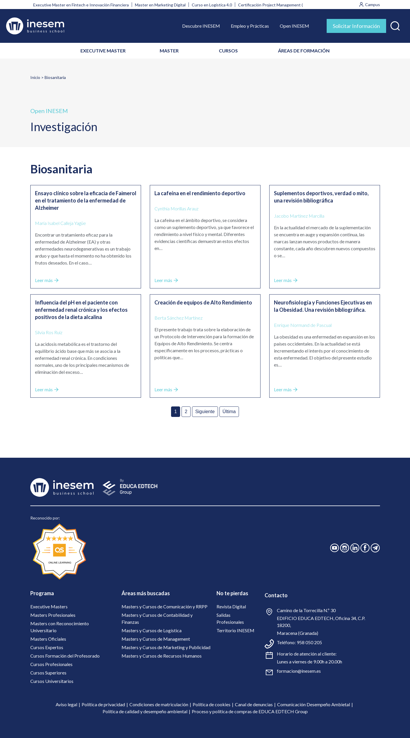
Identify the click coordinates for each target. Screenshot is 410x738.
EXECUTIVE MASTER (103, 50)
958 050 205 (309, 642)
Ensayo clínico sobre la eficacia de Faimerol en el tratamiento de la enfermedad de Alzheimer (85, 200)
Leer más (47, 280)
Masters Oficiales (48, 639)
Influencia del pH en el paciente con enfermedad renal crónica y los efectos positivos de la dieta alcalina (81, 309)
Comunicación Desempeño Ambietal (313, 704)
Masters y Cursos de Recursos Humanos (162, 655)
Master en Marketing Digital (160, 4)
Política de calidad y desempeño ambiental (145, 711)
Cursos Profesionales (51, 664)
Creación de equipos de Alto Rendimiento (203, 302)
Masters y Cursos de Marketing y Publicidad (166, 647)
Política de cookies (211, 704)
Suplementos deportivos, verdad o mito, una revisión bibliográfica (321, 197)
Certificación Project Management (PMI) (275, 4)
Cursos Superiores (48, 672)
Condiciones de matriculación (158, 704)
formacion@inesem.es (299, 671)
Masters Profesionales (52, 615)
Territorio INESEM (235, 630)
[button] (395, 24)
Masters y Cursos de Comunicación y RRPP (164, 606)
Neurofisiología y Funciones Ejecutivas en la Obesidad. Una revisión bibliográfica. (323, 306)
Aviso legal (66, 704)
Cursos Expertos (46, 647)
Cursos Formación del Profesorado (65, 655)
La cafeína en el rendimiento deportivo (199, 193)
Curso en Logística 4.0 (212, 4)
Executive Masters (49, 606)
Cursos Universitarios (51, 681)
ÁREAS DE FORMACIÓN (304, 50)
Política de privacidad (103, 704)
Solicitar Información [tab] (356, 26)
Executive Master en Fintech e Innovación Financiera (81, 4)
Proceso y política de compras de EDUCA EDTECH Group (250, 711)
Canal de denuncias (254, 704)
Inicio (35, 77)
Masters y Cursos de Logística (152, 630)
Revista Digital (231, 606)
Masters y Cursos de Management (156, 639)
